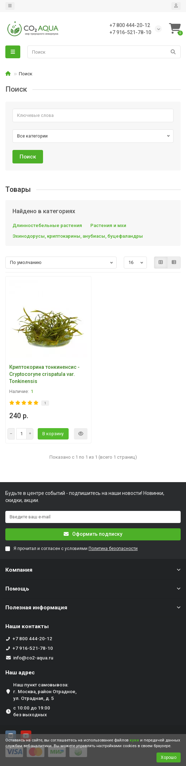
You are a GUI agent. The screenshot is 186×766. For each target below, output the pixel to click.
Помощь (93, 589)
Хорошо (168, 757)
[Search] (104, 51)
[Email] (93, 517)
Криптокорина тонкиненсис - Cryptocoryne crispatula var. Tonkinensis (44, 374)
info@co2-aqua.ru (33, 657)
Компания (93, 570)
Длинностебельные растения (47, 225)
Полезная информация (93, 607)
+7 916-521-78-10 (32, 648)
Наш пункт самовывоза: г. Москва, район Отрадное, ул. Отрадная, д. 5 (44, 691)
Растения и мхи (108, 225)
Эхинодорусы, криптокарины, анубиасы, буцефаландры (77, 236)
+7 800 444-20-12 (32, 638)
